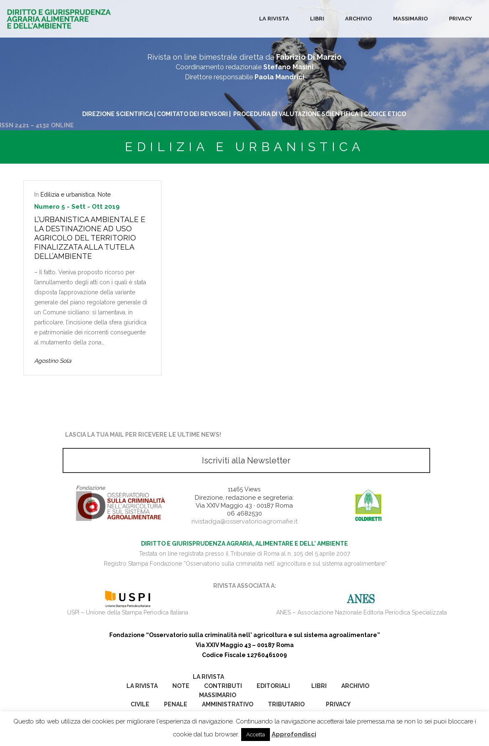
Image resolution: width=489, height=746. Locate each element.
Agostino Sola (52, 360)
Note (104, 194)
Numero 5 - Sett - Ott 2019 (77, 206)
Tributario (286, 704)
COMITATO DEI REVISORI (192, 114)
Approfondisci (294, 734)
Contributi (223, 686)
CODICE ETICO (385, 114)
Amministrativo (227, 704)
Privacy (460, 18)
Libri (317, 18)
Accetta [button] (255, 734)
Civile (140, 704)
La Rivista (274, 18)
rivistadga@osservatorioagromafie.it (244, 521)
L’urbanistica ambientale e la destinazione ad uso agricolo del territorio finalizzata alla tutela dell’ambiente (89, 237)
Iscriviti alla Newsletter (246, 460)
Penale (175, 704)
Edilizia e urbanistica (67, 194)
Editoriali (273, 686)
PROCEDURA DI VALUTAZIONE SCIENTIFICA (296, 114)
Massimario (410, 18)
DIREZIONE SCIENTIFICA (117, 114)
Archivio (358, 18)
